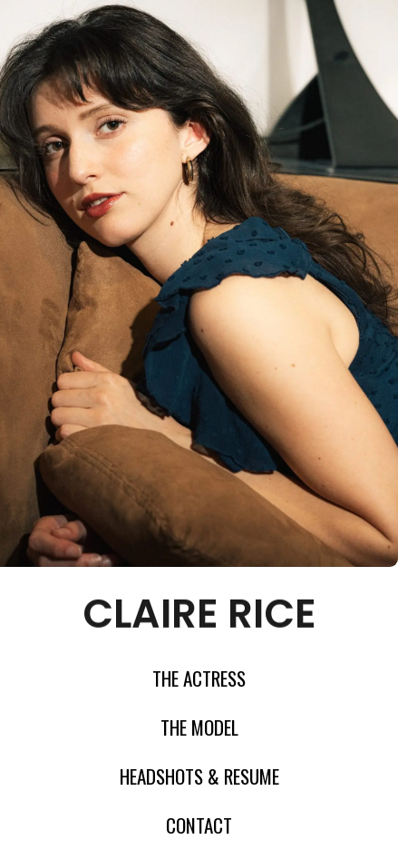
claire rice (199, 611)
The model (199, 727)
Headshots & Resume (199, 776)
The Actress (199, 678)
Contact (199, 825)
